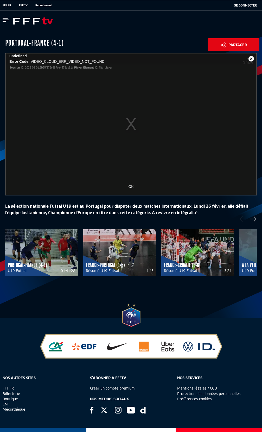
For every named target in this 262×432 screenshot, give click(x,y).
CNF (6, 404)
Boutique (10, 399)
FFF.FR (7, 5)
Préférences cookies (194, 399)
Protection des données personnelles (209, 394)
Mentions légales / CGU (197, 388)
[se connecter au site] (245, 5)
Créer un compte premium (112, 388)
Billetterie (11, 394)
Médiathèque (14, 409)
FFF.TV (23, 5)
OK (130, 186)
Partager (237, 45)
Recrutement (43, 5)
